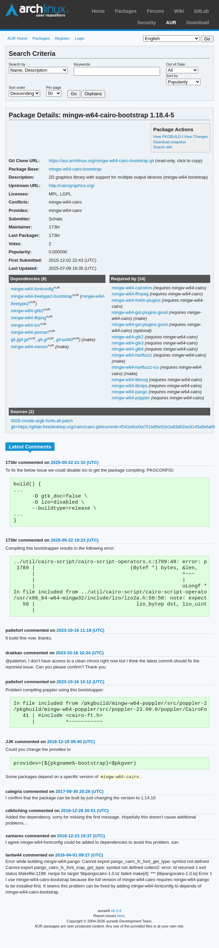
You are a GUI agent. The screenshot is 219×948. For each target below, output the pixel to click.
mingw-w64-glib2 (27, 310)
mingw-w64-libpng (28, 318)
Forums (155, 11)
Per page (53, 87)
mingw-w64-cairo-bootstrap (75, 169)
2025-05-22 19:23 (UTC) (74, 544)
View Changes (196, 137)
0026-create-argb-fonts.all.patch (42, 420)
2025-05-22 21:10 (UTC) (74, 462)
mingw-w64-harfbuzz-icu (136, 367)
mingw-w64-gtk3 (128, 342)
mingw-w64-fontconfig (32, 289)
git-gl (42, 339)
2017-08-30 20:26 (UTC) (79, 805)
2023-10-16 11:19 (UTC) (80, 641)
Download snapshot (169, 142)
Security (146, 22)
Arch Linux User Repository (37, 10)
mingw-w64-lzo (25, 325)
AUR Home (17, 38)
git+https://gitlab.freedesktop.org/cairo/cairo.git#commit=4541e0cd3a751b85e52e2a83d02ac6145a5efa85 (113, 426)
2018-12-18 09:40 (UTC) (71, 755)
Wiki (179, 11)
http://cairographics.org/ (72, 185)
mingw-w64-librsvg (130, 379)
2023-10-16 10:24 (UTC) (80, 663)
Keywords (82, 64)
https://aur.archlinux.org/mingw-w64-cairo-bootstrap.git (101, 160)
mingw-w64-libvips (130, 385)
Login (80, 38)
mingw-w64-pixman (30, 332)
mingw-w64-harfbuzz (132, 355)
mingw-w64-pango (130, 391)
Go (74, 93)
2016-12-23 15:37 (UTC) (81, 850)
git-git (23, 339)
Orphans (93, 93)
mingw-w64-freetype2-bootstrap (41, 296)
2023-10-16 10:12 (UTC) (80, 692)
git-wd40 (64, 339)
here (121, 930)
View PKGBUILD (167, 137)
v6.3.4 (116, 925)
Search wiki (162, 147)
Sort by (172, 76)
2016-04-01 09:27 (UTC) (79, 869)
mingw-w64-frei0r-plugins (137, 300)
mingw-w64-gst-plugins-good (140, 312)
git (13, 339)
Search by (17, 64)
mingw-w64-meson (29, 347)
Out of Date (175, 64)
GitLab (201, 11)
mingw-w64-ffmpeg (131, 293)
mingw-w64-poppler (131, 397)
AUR (171, 22)
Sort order (17, 87)
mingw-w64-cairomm (132, 287)
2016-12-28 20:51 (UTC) (85, 825)
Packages (126, 11)
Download (197, 22)
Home (98, 11)
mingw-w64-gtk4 (128, 349)
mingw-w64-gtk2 (128, 336)
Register (62, 38)
